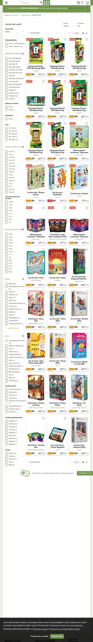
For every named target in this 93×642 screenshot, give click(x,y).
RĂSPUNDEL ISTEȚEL (76, 8)
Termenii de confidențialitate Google (65, 629)
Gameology (79, 281)
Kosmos (58, 280)
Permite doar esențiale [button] (40, 636)
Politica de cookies (40, 629)
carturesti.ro (14, 15)
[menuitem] (78, 2)
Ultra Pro (79, 155)
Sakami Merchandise (36, 450)
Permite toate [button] (57, 636)
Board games (25, 15)
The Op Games (36, 280)
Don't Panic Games (36, 323)
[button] (31, 2)
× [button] (87, 7)
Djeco (35, 197)
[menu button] (11, 2)
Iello (58, 323)
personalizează (76, 625)
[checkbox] (15, 43)
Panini (35, 71)
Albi (57, 450)
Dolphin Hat (36, 366)
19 (83, 33)
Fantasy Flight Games (57, 239)
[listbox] (38, 15)
